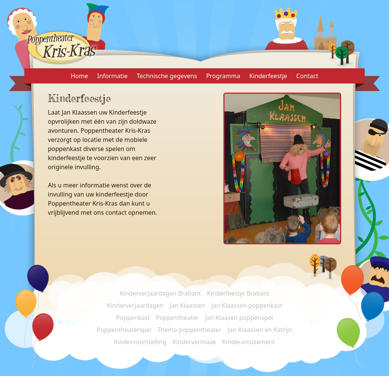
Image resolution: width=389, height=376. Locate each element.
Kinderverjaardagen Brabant (160, 293)
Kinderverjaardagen (135, 305)
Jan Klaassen (187, 305)
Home (79, 76)
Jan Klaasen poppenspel (239, 317)
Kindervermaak (194, 342)
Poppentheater (177, 317)
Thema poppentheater (189, 330)
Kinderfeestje (268, 76)
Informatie (112, 76)
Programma (223, 76)
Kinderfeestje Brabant (238, 293)
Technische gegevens (167, 76)
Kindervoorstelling (140, 342)
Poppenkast (133, 317)
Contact (307, 76)
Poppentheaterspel (123, 330)
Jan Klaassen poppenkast (246, 305)
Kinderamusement (248, 342)
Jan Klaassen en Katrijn (260, 330)
